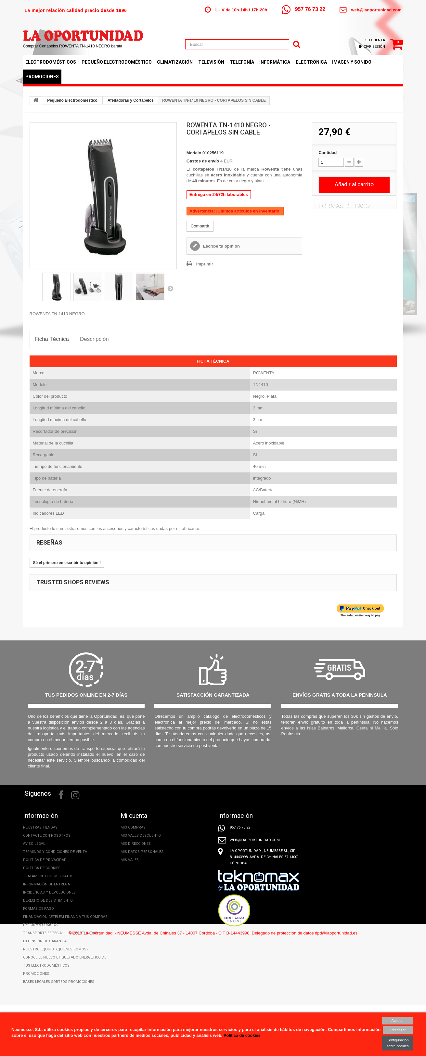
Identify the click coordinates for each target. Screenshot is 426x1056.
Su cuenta (375, 40)
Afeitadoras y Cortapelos (131, 100)
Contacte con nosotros (47, 835)
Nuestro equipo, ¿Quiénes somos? (55, 949)
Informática (274, 62)
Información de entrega (46, 884)
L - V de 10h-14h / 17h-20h (241, 9)
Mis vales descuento (141, 835)
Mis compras (133, 827)
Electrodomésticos (50, 62)
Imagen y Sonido (351, 62)
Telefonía (242, 62)
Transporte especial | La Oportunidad (60, 933)
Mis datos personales (142, 852)
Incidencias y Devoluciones (49, 892)
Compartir (200, 226)
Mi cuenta (135, 815)
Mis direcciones (136, 844)
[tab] (52, 339)
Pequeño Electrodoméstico (117, 62)
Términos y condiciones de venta (55, 852)
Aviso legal (34, 844)
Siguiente (170, 288)
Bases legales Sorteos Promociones (58, 982)
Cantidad (327, 152)
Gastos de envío (203, 161)
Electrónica (311, 62)
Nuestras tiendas (40, 827)
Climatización (175, 62)
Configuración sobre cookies (398, 1043)
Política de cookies (41, 868)
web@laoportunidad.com (376, 9)
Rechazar (397, 1030)
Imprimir (204, 264)
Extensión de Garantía (45, 941)
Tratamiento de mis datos (48, 876)
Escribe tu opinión (221, 246)
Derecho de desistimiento (48, 900)
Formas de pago (38, 909)
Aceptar (398, 1021)
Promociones (42, 76)
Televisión (211, 62)
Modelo (194, 152)
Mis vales (130, 860)
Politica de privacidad (45, 860)
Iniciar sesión (372, 47)
